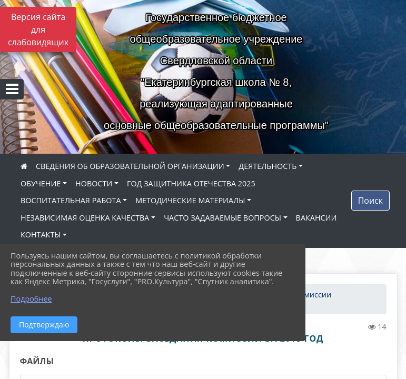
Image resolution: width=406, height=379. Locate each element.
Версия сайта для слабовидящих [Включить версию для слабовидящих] (38, 29)
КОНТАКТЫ (41, 235)
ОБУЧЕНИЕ (41, 183)
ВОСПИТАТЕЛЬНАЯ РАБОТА (71, 200)
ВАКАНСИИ (316, 218)
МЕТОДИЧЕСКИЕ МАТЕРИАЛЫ (190, 200)
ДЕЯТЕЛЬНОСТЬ (267, 166)
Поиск (370, 200)
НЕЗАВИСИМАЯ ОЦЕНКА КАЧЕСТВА (85, 218)
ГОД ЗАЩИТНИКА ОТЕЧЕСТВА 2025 (191, 183)
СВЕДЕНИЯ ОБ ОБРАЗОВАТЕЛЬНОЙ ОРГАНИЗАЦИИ (130, 166)
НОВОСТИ (93, 183)
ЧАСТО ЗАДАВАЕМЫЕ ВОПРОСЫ (222, 218)
